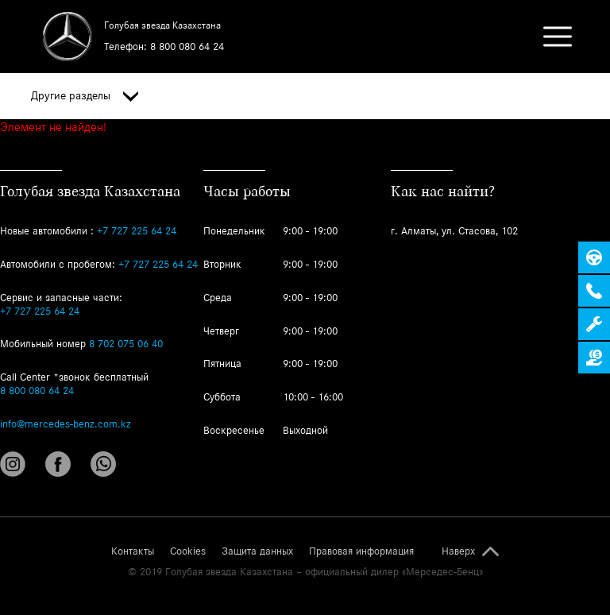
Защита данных (257, 551)
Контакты (132, 551)
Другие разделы (84, 96)
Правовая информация (361, 551)
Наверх (458, 551)
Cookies (188, 551)
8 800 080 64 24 (187, 46)
